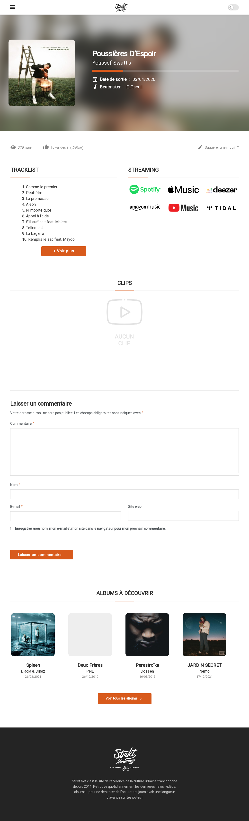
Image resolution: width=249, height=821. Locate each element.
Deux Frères (90, 665)
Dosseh (147, 671)
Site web (135, 507)
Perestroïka (147, 665)
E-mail (16, 506)
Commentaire (22, 423)
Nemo (204, 671)
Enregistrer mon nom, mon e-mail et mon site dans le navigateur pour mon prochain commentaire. (90, 528)
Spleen (33, 665)
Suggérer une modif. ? (218, 147)
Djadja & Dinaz (33, 671)
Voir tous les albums (122, 698)
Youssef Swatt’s (111, 63)
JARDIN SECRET (204, 665)
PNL (90, 671)
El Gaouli (134, 87)
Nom (15, 484)
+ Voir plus (63, 251)
